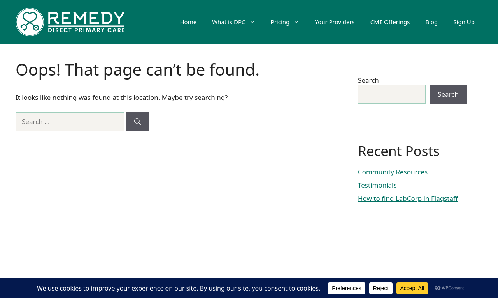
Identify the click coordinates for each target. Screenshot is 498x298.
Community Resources (393, 171)
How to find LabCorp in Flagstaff (408, 198)
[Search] (137, 121)
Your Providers (334, 22)
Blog (431, 22)
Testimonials (377, 185)
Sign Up (464, 22)
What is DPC (237, 22)
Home (188, 22)
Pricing (289, 22)
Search (368, 80)
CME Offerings (390, 22)
